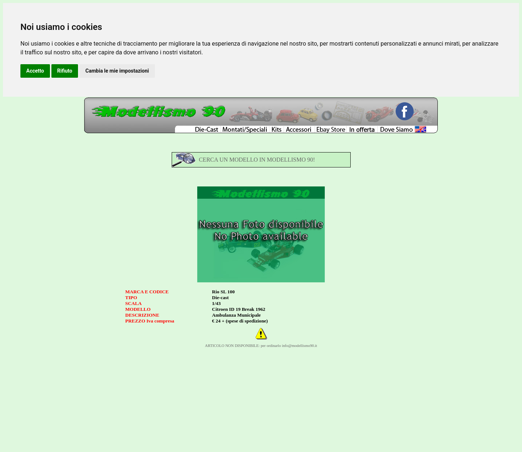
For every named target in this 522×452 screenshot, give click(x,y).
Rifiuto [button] (65, 71)
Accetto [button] (35, 71)
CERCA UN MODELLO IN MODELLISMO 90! (257, 160)
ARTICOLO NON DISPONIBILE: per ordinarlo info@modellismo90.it (261, 346)
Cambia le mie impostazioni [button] (117, 71)
